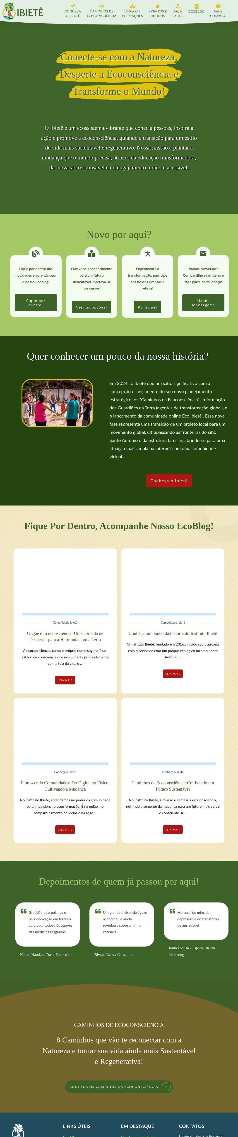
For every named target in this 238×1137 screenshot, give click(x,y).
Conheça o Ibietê (65, 772)
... (81, 663)
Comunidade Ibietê (65, 622)
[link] (36, 302)
